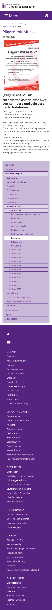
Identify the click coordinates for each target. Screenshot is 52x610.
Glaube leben (11, 318)
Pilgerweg (15, 238)
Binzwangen (12, 471)
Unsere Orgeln (14, 527)
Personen (11, 365)
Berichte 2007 (15, 289)
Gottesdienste (12, 178)
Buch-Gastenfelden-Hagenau (20, 476)
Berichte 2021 (12, 194)
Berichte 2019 (12, 202)
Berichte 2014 (15, 261)
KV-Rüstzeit (16, 246)
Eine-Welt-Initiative (15, 595)
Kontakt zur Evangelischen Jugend (23, 570)
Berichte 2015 (15, 257)
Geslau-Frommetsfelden (18, 484)
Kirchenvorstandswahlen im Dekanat (26, 214)
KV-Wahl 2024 (12, 293)
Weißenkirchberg (15, 501)
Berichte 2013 (15, 265)
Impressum (12, 399)
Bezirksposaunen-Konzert (22, 234)
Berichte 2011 (15, 273)
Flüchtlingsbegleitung (17, 587)
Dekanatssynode (18, 222)
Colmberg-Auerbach (16, 480)
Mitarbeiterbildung (16, 561)
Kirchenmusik (11, 310)
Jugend (8, 314)
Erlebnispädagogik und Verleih (21, 548)
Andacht (10, 186)
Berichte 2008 (15, 285)
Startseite (9, 165)
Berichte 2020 (12, 198)
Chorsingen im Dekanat (18, 518)
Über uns (11, 356)
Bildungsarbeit (14, 582)
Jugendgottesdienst (16, 557)
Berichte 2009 (15, 281)
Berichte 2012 (15, 269)
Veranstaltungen (21, 24)
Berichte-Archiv (34, 24)
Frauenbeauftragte (16, 386)
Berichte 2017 (15, 249)
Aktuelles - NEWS (15, 540)
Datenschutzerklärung (17, 403)
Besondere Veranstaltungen (18, 297)
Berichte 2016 (15, 253)
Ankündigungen (13, 190)
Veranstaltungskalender (17, 182)
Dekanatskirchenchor (17, 514)
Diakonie (11, 591)
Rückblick (11, 565)
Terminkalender (14, 544)
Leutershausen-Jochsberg (19, 488)
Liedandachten (17, 230)
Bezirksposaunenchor (17, 523)
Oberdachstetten (15, 497)
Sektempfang (16, 242)
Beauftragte (12, 382)
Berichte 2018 (7, 26)
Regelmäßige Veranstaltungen (19, 301)
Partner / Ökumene (16, 599)
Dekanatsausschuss (16, 373)
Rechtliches (12, 394)
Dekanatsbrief (13, 390)
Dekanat (9, 169)
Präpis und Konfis (15, 552)
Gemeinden (10, 305)
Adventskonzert (17, 218)
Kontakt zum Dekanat (17, 360)
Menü (12, 15)
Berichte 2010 (15, 277)
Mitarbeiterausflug (19, 226)
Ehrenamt (11, 377)
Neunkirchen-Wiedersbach (19, 493)
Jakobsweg (12, 604)
